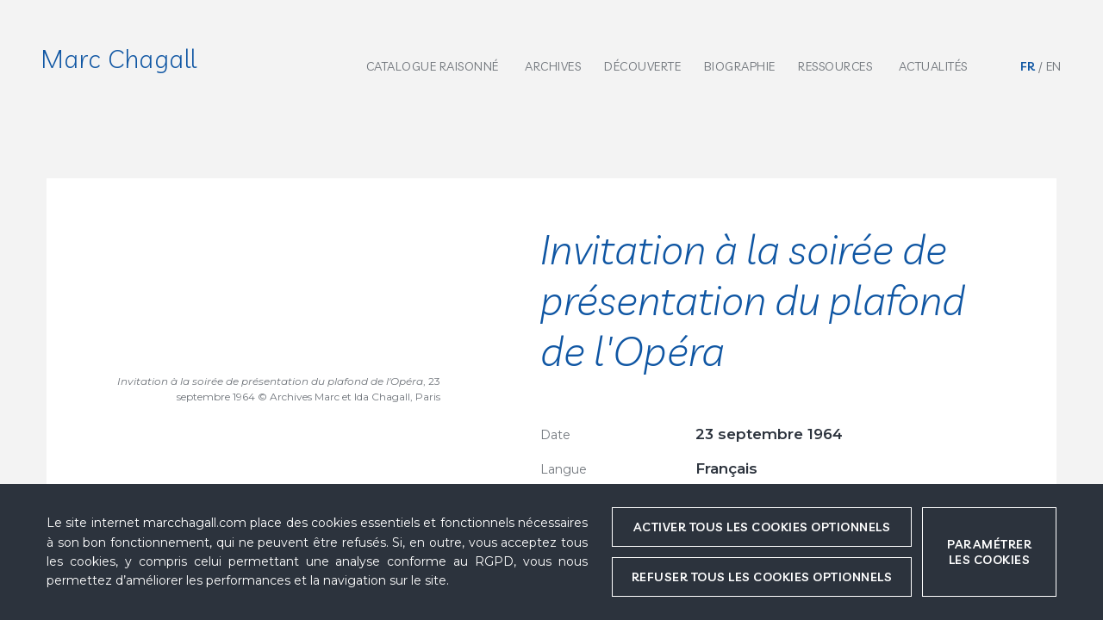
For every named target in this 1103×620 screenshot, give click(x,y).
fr (1027, 66)
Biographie (740, 66)
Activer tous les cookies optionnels (762, 527)
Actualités (933, 66)
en (1054, 66)
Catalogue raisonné (432, 66)
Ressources (835, 66)
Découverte (642, 66)
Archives (553, 66)
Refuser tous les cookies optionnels (762, 577)
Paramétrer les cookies (989, 551)
